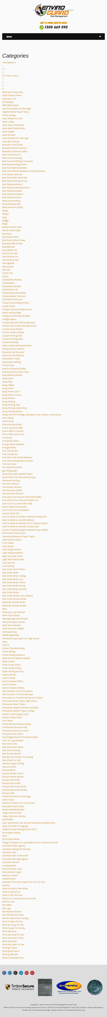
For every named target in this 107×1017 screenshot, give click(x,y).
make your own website (13, 612)
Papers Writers (9, 674)
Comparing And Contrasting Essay (18, 322)
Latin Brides (8, 546)
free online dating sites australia (17, 460)
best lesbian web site (12, 174)
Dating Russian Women (13, 348)
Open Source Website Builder (16, 658)
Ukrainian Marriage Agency (15, 859)
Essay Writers (8, 398)
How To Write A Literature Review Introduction (24, 516)
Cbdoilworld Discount (12, 299)
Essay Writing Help (11, 404)
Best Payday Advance (12, 184)
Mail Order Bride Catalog (14, 575)
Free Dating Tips (10, 454)
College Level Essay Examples (16, 315)
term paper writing (11, 832)
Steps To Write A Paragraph (15, 826)
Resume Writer (9, 766)
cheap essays (8, 306)
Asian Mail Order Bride (13, 125)
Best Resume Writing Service (15, 187)
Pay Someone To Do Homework (17, 691)
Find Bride (7, 437)
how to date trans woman (14, 506)
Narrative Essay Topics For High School (20, 638)
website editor (9, 878)
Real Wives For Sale (11, 760)
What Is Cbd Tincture (12, 895)
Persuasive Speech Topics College (18, 710)
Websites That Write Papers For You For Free (23, 882)
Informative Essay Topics (14, 533)
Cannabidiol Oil (9, 250)
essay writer (8, 388)
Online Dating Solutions (13, 655)
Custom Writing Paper (12, 338)
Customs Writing (10, 342)
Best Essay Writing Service (14, 164)
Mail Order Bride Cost (12, 579)
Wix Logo (6, 908)
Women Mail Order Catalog (15, 918)
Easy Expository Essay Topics (16, 371)
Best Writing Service (11, 197)
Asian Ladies (8, 121)
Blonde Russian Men (12, 227)
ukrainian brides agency (13, 845)
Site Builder (7, 819)
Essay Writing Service (12, 411)
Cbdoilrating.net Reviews (14, 292)
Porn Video (7, 720)
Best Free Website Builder (14, 167)
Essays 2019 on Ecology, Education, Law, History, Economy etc (31, 414)
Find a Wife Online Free (13, 434)
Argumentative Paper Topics (15, 111)
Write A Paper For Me (12, 921)
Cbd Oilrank (8, 266)
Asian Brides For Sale (12, 118)
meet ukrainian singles (13, 628)
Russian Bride (8, 770)
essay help (7, 381)
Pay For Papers (9, 684)
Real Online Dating (11, 750)
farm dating (7, 417)
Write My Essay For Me (13, 934)
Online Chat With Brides (13, 648)
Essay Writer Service (11, 394)
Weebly (5, 885)
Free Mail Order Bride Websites (17, 457)
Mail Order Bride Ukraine (14, 589)
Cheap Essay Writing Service (15, 302)
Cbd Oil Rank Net (10, 260)
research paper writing (13, 763)
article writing (8, 115)
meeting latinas (9, 631)
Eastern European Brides (14, 368)
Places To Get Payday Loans (15, 714)
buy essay (7, 233)
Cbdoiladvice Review (12, 279)
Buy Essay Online (10, 236)
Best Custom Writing (12, 158)
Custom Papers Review (13, 332)
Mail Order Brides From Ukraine (17, 595)
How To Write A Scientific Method (18, 520)
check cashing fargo (11, 312)
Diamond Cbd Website (13, 355)
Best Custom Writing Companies (17, 161)
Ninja (4, 641)
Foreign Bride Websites (13, 444)
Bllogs (5, 210)
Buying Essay (8, 246)
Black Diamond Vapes (12, 207)
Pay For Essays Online (12, 681)
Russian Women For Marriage (16, 796)
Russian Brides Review (13, 776)
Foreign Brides (9, 447)
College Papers (9, 319)
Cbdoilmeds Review (11, 286)
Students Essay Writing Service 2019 (19, 829)
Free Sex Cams (9, 464)
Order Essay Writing (11, 668)
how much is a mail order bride (17, 503)
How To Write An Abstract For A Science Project (24, 523)
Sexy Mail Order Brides (13, 806)
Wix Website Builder (11, 911)
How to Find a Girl (10, 513)
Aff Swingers (8, 102)
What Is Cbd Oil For (11, 891)
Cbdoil (5, 276)
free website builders (12, 467)
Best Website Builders (12, 194)
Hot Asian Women (10, 483)
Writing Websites (10, 954)
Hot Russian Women (12, 487)
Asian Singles (8, 131)
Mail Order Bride (10, 572)
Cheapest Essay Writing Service (17, 309)
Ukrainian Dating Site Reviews (16, 849)
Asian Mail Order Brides (13, 128)
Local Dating (8, 566)
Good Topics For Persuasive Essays (19, 477)
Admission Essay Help (12, 92)
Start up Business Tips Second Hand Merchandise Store (28, 822)
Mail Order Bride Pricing (13, 585)
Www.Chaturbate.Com (13, 957)
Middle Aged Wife (10, 635)
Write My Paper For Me (13, 944)
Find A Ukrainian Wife (12, 427)
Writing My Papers (11, 951)
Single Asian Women (12, 812)
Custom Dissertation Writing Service (19, 325)
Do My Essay (8, 365)
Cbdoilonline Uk (9, 289)
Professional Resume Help (14, 727)
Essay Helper (8, 385)
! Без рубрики (9, 62)
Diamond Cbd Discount (13, 352)
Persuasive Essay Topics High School (19, 701)
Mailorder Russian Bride (13, 602)
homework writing (11, 480)
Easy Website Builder (12, 375)
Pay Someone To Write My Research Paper (22, 697)
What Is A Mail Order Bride (15, 888)
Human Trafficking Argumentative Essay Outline (25, 529)
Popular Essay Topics (12, 717)
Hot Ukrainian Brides (12, 490)
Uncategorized (9, 865)
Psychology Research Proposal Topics (20, 737)
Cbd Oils (6, 269)
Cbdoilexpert (8, 282)
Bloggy (5, 220)
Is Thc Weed (8, 542)
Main (4, 608)
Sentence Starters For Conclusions (18, 803)
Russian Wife (8, 793)
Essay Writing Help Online (14, 408)
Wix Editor (7, 905)
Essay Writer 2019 (10, 391)
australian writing (10, 141)
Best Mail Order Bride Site (14, 177)
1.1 (3, 69)
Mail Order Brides (10, 592)
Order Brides (8, 661)
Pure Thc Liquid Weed (12, 740)
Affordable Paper (10, 105)
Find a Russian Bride (12, 424)
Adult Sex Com (9, 98)
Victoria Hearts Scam (12, 868)
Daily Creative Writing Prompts (17, 345)
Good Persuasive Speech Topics (17, 473)
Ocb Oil (5, 645)
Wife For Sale (8, 901)
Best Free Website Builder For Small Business (23, 171)
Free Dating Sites (10, 450)
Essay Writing (8, 401)
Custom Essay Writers (12, 329)
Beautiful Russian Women (14, 148)
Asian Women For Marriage (15, 138)
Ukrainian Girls (9, 852)
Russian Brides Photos (13, 773)
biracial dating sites (11, 204)
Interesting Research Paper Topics (18, 536)
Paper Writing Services (13, 671)
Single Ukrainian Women (14, 816)
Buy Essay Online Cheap (13, 240)
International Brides (11, 539)
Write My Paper (9, 941)
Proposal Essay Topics (12, 733)
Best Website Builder (12, 190)
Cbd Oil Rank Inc (10, 256)
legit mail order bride (12, 556)
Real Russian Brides (11, 753)
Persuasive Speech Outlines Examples (20, 707)
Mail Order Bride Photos (13, 582)
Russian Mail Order (11, 783)
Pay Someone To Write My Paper (17, 694)
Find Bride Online (10, 440)
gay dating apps (9, 470)
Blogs (4, 223)
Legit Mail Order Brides (13, 559)
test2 (4, 835)
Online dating (8, 651)
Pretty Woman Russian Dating (16, 724)
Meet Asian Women (11, 625)
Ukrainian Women (10, 862)
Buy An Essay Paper (11, 230)
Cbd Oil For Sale (9, 253)
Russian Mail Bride (11, 779)
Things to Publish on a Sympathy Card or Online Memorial (30, 842)
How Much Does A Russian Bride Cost (20, 500)
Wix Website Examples (13, 914)
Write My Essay (9, 931)
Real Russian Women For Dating (17, 757)
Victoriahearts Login (11, 872)
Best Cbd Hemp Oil (11, 154)
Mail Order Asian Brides (13, 569)
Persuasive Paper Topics (13, 704)
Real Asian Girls (9, 743)
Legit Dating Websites (12, 552)
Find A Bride (8, 421)
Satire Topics (8, 799)
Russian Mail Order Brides (14, 789)
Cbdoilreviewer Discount (14, 296)
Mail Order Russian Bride (14, 599)
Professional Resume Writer (15, 730)
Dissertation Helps (11, 358)
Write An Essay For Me (13, 924)
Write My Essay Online (12, 937)
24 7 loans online (10, 75)
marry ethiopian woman (13, 622)
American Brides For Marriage (16, 108)
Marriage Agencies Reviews (15, 618)
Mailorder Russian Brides (14, 605)
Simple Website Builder (13, 809)
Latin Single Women (11, 549)
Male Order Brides (11, 615)
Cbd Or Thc (7, 273)
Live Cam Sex (8, 562)
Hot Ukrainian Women (13, 493)
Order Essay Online (11, 664)
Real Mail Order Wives (12, 747)
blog (4, 217)
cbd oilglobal (8, 263)
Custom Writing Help (12, 335)
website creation (10, 875)
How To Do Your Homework (15, 510)
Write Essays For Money (13, 928)
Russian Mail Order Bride (14, 786)
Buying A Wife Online (12, 243)
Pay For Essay (8, 677)
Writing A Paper (9, 947)
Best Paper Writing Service (14, 180)
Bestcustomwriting (11, 200)
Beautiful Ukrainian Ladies (14, 151)
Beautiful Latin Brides (12, 144)
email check (8, 378)
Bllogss (5, 213)
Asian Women (8, 134)
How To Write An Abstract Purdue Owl (20, 526)
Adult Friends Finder (12, 95)
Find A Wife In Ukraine (12, 431)
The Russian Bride (10, 839)
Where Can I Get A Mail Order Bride (19, 898)
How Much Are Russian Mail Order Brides (22, 496)
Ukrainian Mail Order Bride (15, 855)
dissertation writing (11, 362)
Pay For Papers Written (13, 687)
